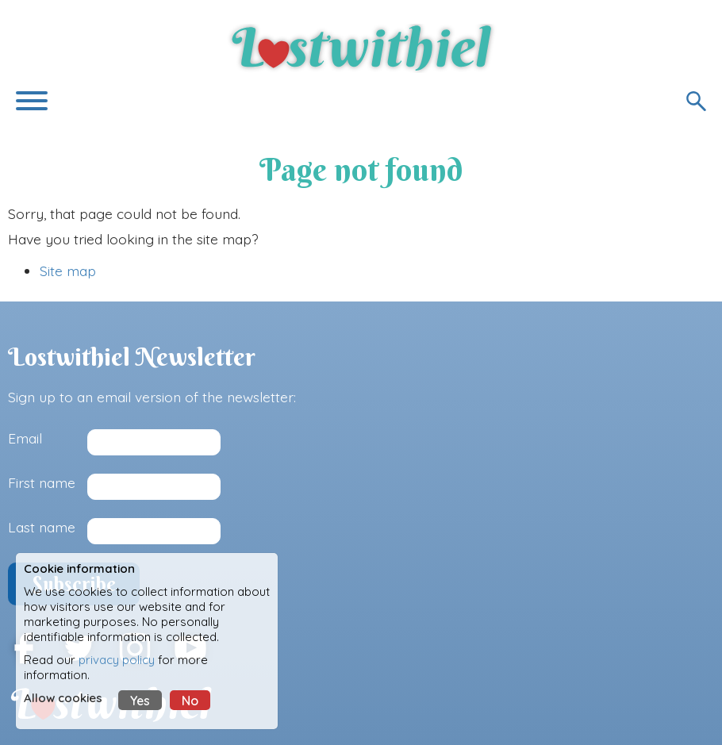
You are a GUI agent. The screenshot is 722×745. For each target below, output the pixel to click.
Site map (68, 270)
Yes (140, 701)
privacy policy (117, 659)
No (190, 701)
